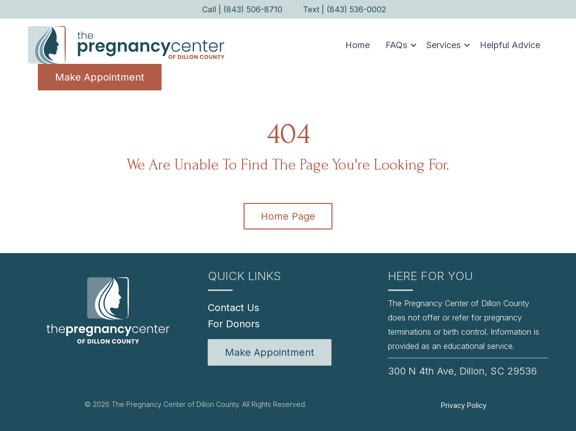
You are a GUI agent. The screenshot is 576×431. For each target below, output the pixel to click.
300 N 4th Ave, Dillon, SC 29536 (462, 371)
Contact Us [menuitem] (233, 308)
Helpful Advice (510, 45)
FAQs (396, 45)
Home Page (288, 216)
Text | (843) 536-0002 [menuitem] (344, 9)
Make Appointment (99, 77)
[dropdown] (398, 45)
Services (443, 45)
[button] (398, 45)
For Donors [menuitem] (234, 324)
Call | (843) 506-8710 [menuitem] (242, 9)
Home (357, 45)
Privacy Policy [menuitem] (464, 405)
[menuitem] (269, 352)
